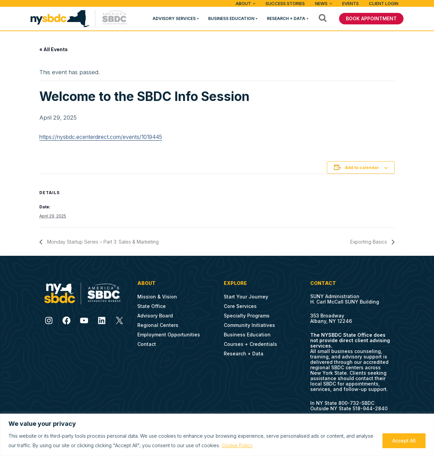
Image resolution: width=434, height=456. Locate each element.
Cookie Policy (237, 445)
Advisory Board (155, 315)
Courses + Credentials (250, 344)
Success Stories (285, 3)
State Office (151, 306)
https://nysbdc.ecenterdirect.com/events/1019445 (100, 136)
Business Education (231, 18)
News (321, 3)
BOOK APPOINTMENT (371, 18)
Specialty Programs (247, 315)
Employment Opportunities (168, 334)
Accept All (404, 440)
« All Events (53, 49)
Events (350, 3)
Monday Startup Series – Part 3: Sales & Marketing (102, 242)
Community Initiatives (249, 325)
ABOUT (243, 3)
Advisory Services (174, 18)
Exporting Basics (369, 242)
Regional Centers (157, 325)
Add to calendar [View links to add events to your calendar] (362, 167)
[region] (217, 435)
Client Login (383, 3)
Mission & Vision (157, 296)
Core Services (240, 306)
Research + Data (286, 18)
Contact (146, 344)
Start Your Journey (246, 296)
